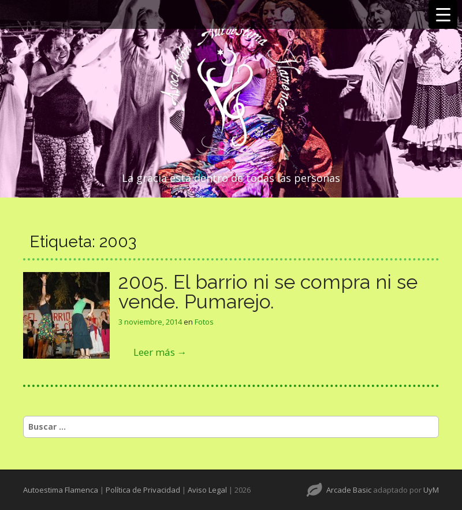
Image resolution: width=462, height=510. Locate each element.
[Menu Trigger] (443, 14)
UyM (431, 490)
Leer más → (160, 352)
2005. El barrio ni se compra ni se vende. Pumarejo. (268, 291)
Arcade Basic (348, 490)
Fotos (204, 322)
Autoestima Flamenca (60, 490)
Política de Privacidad (143, 490)
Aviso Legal (207, 490)
